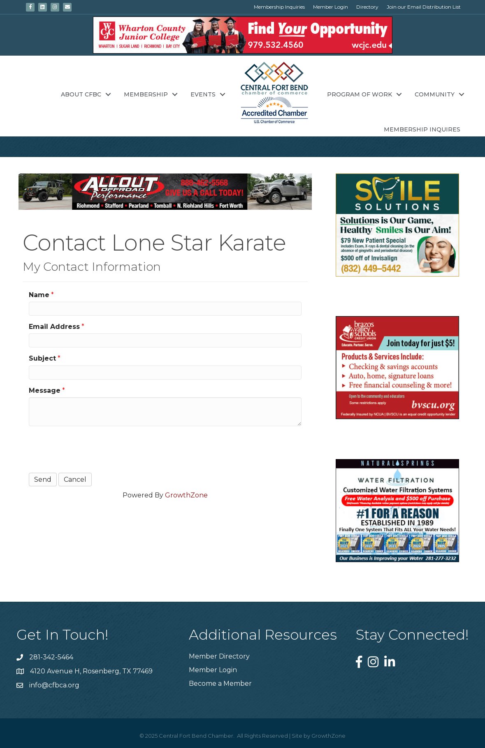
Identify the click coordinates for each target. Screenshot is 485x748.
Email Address (54, 327)
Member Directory (219, 656)
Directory (367, 7)
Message (44, 390)
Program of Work (359, 94)
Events (203, 94)
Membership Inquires (422, 129)
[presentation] (91, 448)
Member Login (330, 7)
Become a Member (220, 683)
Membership (146, 94)
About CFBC (81, 94)
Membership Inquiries (279, 7)
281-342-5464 (51, 657)
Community (435, 94)
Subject (42, 358)
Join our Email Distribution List (424, 7)
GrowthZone (186, 495)
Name (39, 295)
